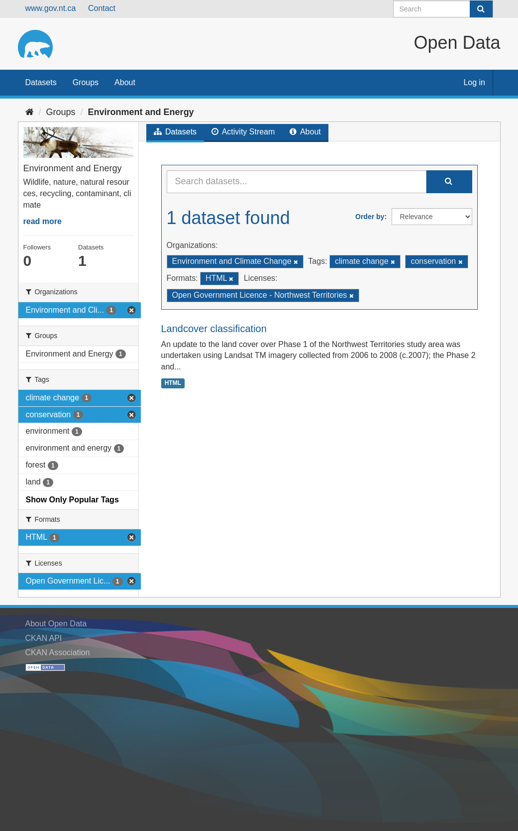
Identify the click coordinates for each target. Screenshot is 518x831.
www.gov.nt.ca (50, 8)
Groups (86, 82)
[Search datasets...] (296, 181)
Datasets (41, 82)
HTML (173, 382)
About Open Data (56, 623)
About (124, 82)
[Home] (29, 112)
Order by (369, 217)
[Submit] (481, 8)
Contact (101, 8)
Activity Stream (243, 131)
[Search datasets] (443, 8)
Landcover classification (214, 328)
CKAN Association (57, 652)
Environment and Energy (141, 112)
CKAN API (43, 638)
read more (42, 221)
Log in (474, 82)
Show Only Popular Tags (72, 499)
